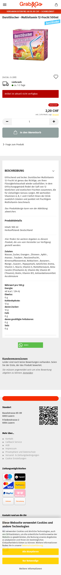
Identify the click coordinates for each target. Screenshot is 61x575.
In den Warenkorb (27, 132)
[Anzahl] (30, 121)
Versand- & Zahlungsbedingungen (22, 455)
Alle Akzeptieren (30, 551)
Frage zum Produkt (14, 144)
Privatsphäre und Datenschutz (20, 452)
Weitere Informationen (30, 568)
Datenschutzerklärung (32, 545)
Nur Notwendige (30, 560)
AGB (7, 445)
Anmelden (28, 373)
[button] (7, 121)
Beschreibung (14, 170)
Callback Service (13, 442)
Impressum (11, 448)
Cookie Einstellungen (15, 458)
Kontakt (9, 439)
